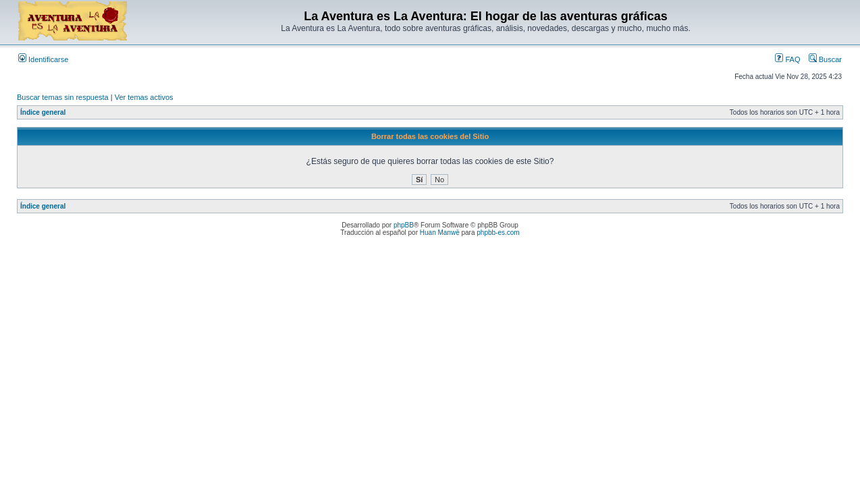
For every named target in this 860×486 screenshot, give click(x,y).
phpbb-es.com (498, 232)
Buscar (825, 59)
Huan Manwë (440, 232)
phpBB (404, 225)
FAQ (787, 59)
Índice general (42, 112)
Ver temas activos (144, 97)
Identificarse (43, 59)
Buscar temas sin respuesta (63, 97)
